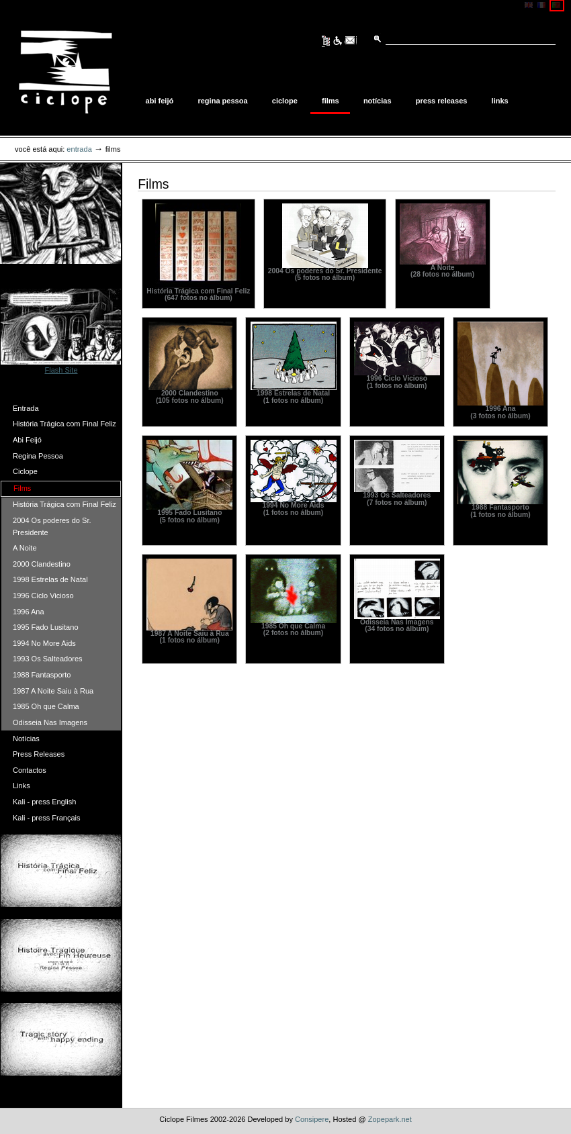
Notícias (377, 101)
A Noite (25, 548)
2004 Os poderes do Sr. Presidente (52, 526)
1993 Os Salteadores (48, 659)
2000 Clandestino (42, 564)
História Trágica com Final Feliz (64, 424)
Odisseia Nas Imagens (50, 722)
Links (500, 101)
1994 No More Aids (44, 643)
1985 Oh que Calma (46, 706)
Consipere (311, 1119)
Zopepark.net (390, 1119)
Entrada (79, 149)
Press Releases (442, 101)
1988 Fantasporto (42, 675)
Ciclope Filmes (65, 72)
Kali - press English (44, 802)
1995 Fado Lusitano (46, 627)
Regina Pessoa (222, 101)
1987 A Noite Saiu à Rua (53, 691)
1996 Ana (28, 612)
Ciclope (285, 101)
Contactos (29, 770)
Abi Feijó (160, 101)
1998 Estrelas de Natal (50, 579)
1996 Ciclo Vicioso (43, 596)
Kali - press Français (47, 818)
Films (330, 101)
